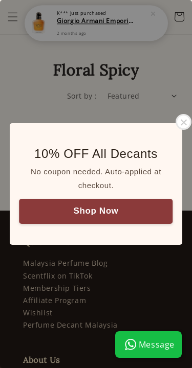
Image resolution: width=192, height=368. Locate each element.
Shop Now (96, 211)
